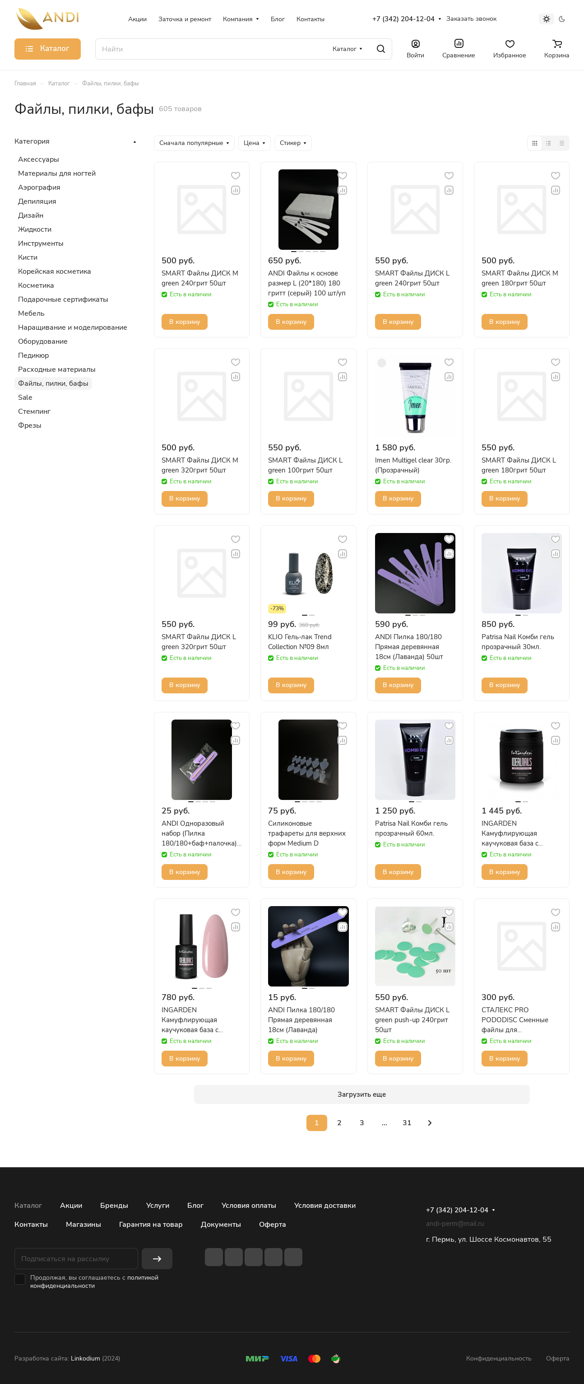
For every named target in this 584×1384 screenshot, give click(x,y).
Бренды (114, 1206)
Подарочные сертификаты (63, 299)
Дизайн (30, 215)
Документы (221, 1225)
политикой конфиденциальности (94, 1281)
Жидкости (34, 229)
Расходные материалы (57, 369)
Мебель (31, 313)
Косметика (36, 285)
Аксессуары (38, 159)
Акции (71, 1206)
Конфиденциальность (499, 1358)
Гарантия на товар (151, 1225)
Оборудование (43, 341)
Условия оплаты (249, 1206)
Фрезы (30, 425)
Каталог (28, 1206)
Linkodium (85, 1358)
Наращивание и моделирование (72, 327)
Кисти (27, 257)
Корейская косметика (54, 271)
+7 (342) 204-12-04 (403, 19)
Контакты (31, 1225)
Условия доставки (325, 1206)
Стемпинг (34, 411)
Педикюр (33, 355)
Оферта (272, 1225)
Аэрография (39, 187)
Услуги (157, 1206)
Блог (195, 1206)
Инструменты (41, 243)
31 (407, 1123)
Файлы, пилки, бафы (53, 383)
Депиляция (37, 201)
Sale (25, 397)
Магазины (83, 1225)
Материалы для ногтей (57, 173)
